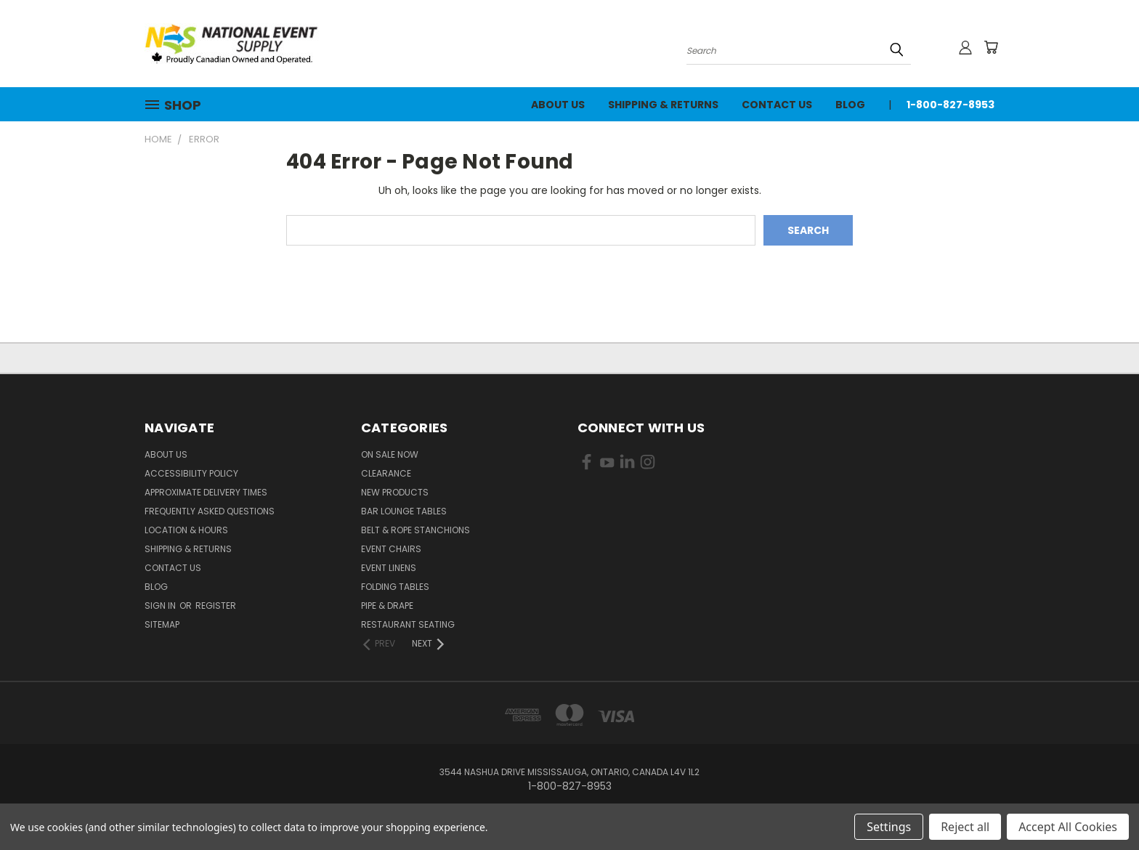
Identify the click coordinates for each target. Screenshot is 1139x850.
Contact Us (777, 104)
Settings (889, 827)
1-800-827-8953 (950, 104)
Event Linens (388, 568)
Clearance (386, 473)
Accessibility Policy (191, 473)
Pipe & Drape (387, 605)
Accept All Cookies (1067, 827)
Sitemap (162, 624)
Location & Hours (186, 530)
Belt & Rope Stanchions (415, 530)
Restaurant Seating (408, 624)
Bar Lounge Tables (404, 511)
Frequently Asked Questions (210, 511)
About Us (558, 104)
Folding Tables (395, 586)
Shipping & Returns (663, 104)
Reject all (965, 827)
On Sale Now (389, 454)
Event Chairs (391, 549)
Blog (850, 104)
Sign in (161, 605)
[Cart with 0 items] (991, 47)
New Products (395, 492)
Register (215, 605)
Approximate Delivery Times (206, 492)
